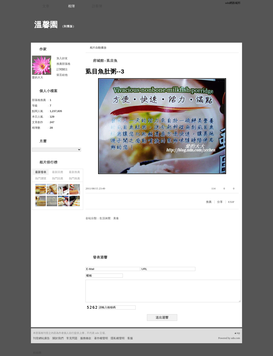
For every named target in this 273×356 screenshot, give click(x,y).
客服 (130, 338)
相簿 (71, 6)
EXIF (231, 201)
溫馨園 (46, 24)
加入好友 (62, 58)
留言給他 (62, 74)
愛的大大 (37, 77)
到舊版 (68, 26)
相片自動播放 (98, 47)
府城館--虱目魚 (105, 60)
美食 (116, 218)
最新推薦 (74, 172)
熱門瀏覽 (40, 178)
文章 (45, 6)
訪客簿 (97, 6)
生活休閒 (104, 218)
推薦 (209, 201)
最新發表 (40, 172)
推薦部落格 (63, 63)
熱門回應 (57, 178)
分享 (220, 201)
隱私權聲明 (118, 338)
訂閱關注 (62, 69)
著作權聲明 (101, 338)
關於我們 (58, 338)
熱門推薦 (74, 178)
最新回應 (57, 172)
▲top (237, 332)
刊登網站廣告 (41, 338)
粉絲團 (37, 352)
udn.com (235, 338)
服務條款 (85, 338)
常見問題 (71, 338)
